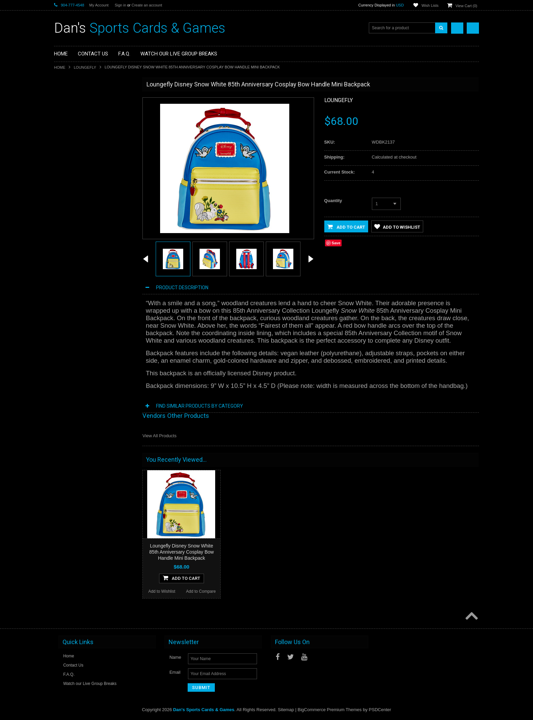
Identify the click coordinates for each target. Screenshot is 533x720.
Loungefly (85, 67)
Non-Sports (68, 111)
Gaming (65, 123)
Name (175, 657)
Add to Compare (113, 305)
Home (59, 67)
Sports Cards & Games (139, 28)
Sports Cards (70, 100)
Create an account (147, 5)
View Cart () (466, 6)
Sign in (120, 5)
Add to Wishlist (73, 305)
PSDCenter (380, 710)
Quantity (333, 200)
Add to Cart (346, 227)
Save (336, 243)
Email (174, 672)
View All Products (159, 435)
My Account (99, 5)
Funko (63, 146)
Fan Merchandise (74, 134)
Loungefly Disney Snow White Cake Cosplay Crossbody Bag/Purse (93, 266)
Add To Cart (94, 292)
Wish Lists (430, 5)
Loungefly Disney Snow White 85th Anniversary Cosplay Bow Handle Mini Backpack (181, 552)
